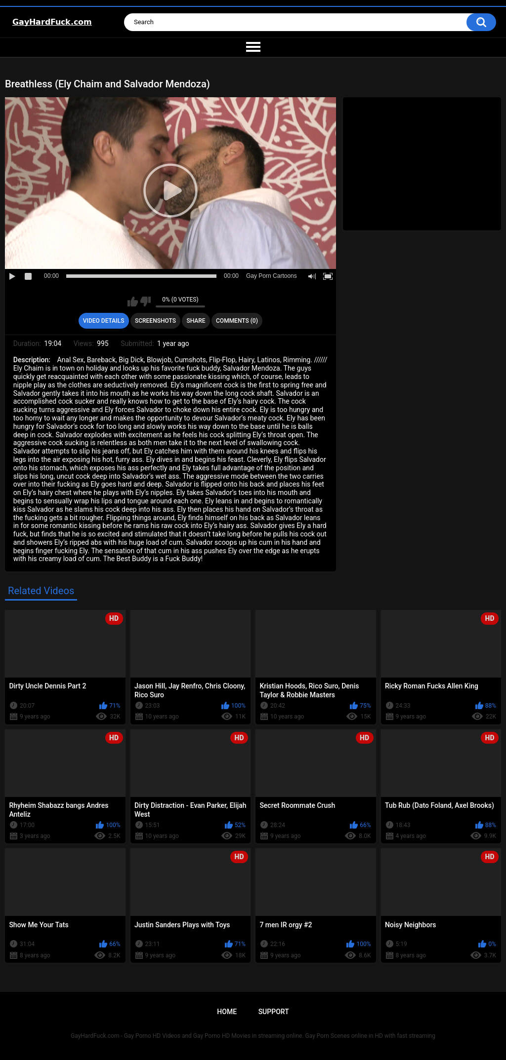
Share (195, 320)
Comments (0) (237, 320)
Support (273, 1012)
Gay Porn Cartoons (271, 275)
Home (227, 1012)
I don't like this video (145, 301)
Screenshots (155, 320)
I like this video (132, 301)
